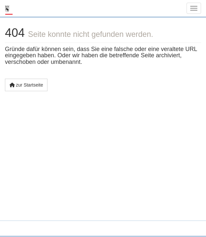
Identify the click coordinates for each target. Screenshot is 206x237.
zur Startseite (26, 85)
